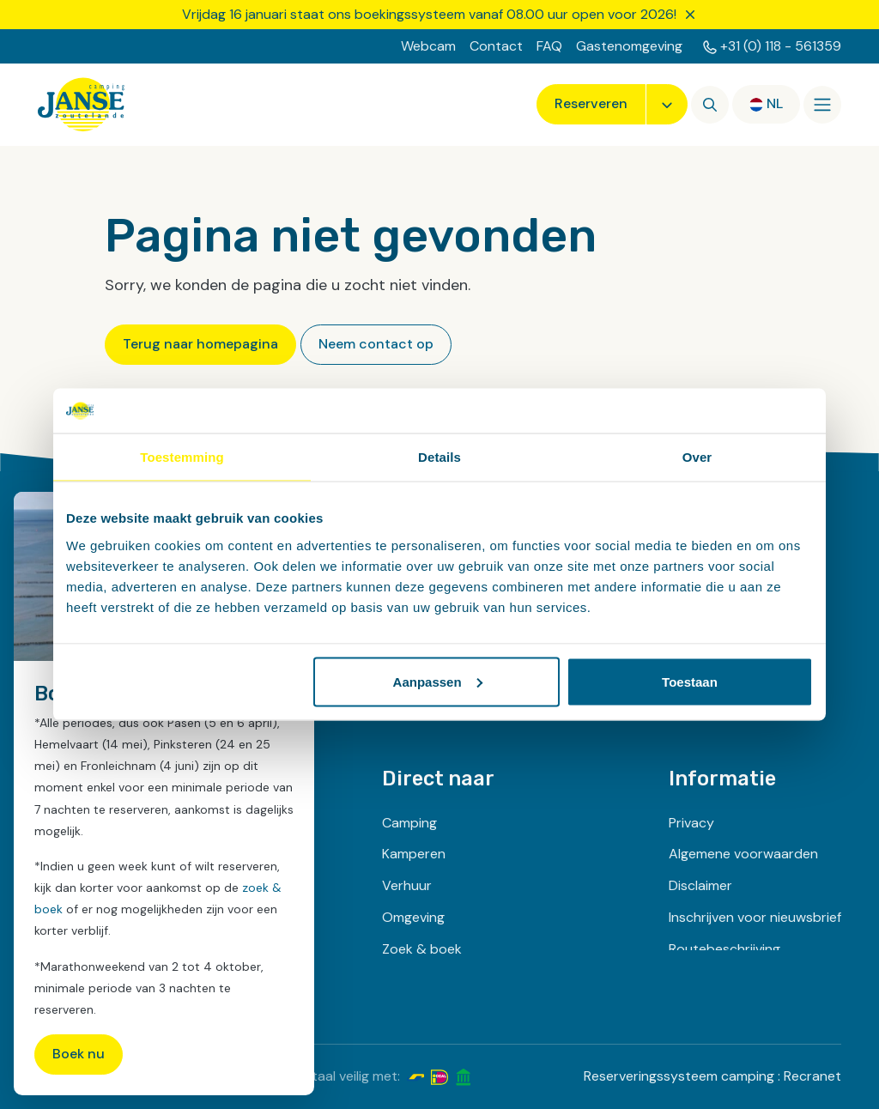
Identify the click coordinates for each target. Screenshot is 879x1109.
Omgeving (413, 917)
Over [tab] (697, 457)
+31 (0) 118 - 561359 (780, 46)
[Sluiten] (690, 14)
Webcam (428, 46)
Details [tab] (439, 457)
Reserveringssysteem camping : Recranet (712, 1076)
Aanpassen (437, 681)
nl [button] (775, 103)
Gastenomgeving (629, 46)
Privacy (691, 823)
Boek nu (78, 1054)
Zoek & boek (422, 949)
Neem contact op (375, 344)
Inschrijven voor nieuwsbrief (755, 917)
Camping (409, 823)
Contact (496, 46)
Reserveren (591, 103)
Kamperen (414, 854)
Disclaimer (700, 885)
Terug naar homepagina (200, 344)
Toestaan (690, 681)
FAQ (549, 46)
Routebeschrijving (724, 949)
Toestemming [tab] (182, 457)
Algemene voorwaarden (743, 854)
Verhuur (407, 885)
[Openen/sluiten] (822, 105)
